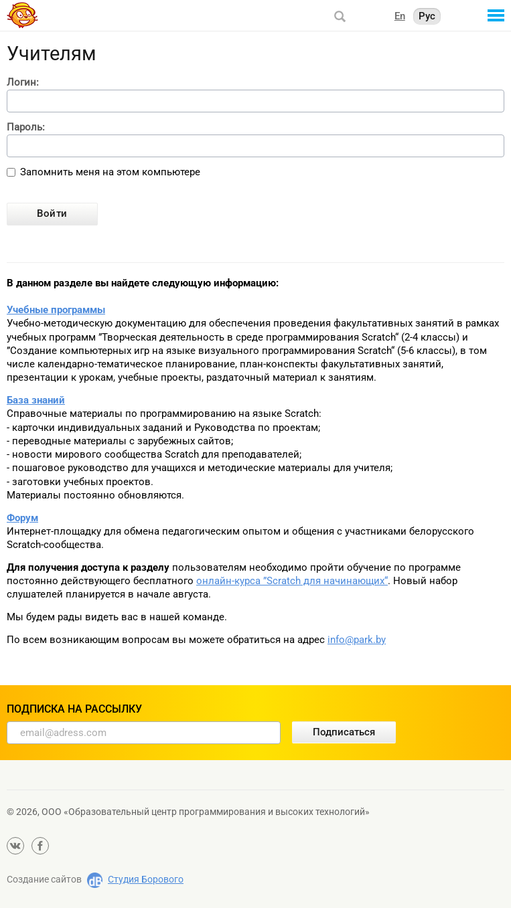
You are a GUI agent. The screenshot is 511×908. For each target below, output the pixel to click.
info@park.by (356, 640)
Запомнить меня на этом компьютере (110, 172)
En (399, 16)
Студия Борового (146, 879)
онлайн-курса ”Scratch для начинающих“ (292, 581)
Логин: (23, 83)
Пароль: (26, 127)
